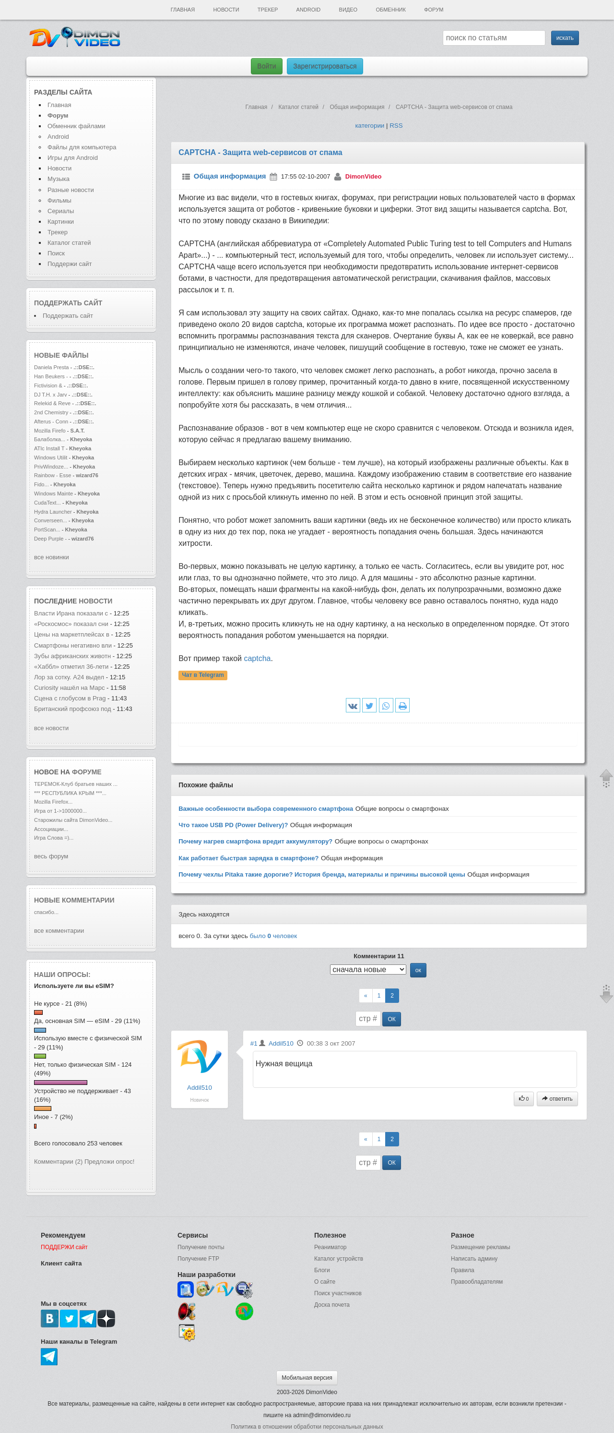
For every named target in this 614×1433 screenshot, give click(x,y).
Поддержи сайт (69, 263)
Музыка (58, 178)
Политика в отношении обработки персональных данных (307, 1426)
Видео (348, 9)
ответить (557, 1099)
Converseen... (50, 520)
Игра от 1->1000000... (60, 811)
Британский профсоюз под (72, 708)
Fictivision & (49, 385)
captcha (256, 658)
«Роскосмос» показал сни (71, 623)
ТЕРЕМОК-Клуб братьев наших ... (76, 784)
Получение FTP (198, 1258)
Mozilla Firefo (50, 431)
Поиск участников (338, 1293)
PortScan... (47, 529)
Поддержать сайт (68, 303)
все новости (51, 728)
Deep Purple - (51, 539)
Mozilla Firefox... (53, 802)
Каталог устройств (338, 1258)
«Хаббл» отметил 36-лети (71, 666)
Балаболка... (49, 439)
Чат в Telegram (203, 675)
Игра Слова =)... (53, 838)
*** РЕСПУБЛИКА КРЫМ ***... (70, 793)
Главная (183, 9)
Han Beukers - (52, 376)
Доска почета (332, 1304)
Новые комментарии (74, 900)
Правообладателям (477, 1281)
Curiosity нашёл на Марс (69, 687)
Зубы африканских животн (72, 656)
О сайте (324, 1281)
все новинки (51, 557)
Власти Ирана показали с (71, 613)
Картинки (60, 221)
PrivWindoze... (51, 467)
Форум (433, 9)
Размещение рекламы (480, 1247)
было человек (273, 935)
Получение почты (200, 1247)
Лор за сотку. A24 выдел (69, 677)
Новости (226, 9)
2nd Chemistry (52, 412)
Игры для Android (72, 157)
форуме (87, 772)
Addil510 (199, 1087)
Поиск (56, 253)
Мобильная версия (307, 1377)
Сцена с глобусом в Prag (70, 698)
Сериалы (60, 211)
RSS (396, 125)
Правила (462, 1270)
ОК (391, 1019)
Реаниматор (330, 1247)
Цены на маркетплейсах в (71, 634)
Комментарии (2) (58, 1161)
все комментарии (59, 930)
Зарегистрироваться (324, 66)
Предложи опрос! (109, 1161)
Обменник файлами (76, 126)
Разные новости (70, 189)
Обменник (390, 9)
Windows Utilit (50, 457)
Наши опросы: (62, 974)
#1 (254, 1043)
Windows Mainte (53, 493)
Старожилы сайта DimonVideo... (73, 820)
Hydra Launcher (53, 512)
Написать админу (474, 1258)
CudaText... (47, 503)
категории (369, 125)
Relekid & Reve (52, 403)
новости (95, 601)
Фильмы (59, 200)
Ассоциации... (51, 829)
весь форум (51, 856)
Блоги (322, 1270)
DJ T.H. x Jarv (50, 394)
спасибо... (46, 912)
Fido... (41, 484)
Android (308, 9)
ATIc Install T (49, 448)
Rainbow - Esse (52, 475)
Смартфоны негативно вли (73, 645)
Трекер (268, 9)
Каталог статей (69, 242)
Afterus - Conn (51, 421)
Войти (266, 66)
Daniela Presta (51, 367)
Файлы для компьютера (82, 147)
